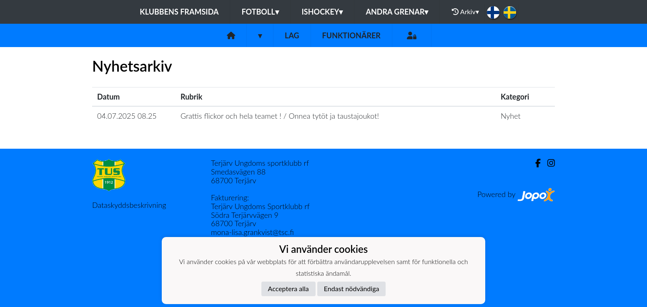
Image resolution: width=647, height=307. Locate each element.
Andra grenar (397, 11)
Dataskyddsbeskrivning (129, 205)
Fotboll (259, 11)
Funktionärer (351, 35)
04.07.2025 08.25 (127, 115)
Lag (292, 35)
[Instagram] (548, 163)
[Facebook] (535, 163)
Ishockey (322, 11)
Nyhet (511, 115)
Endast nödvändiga (351, 288)
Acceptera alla (288, 288)
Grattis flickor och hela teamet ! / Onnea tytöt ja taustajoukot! (280, 115)
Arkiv (465, 12)
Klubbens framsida (179, 11)
